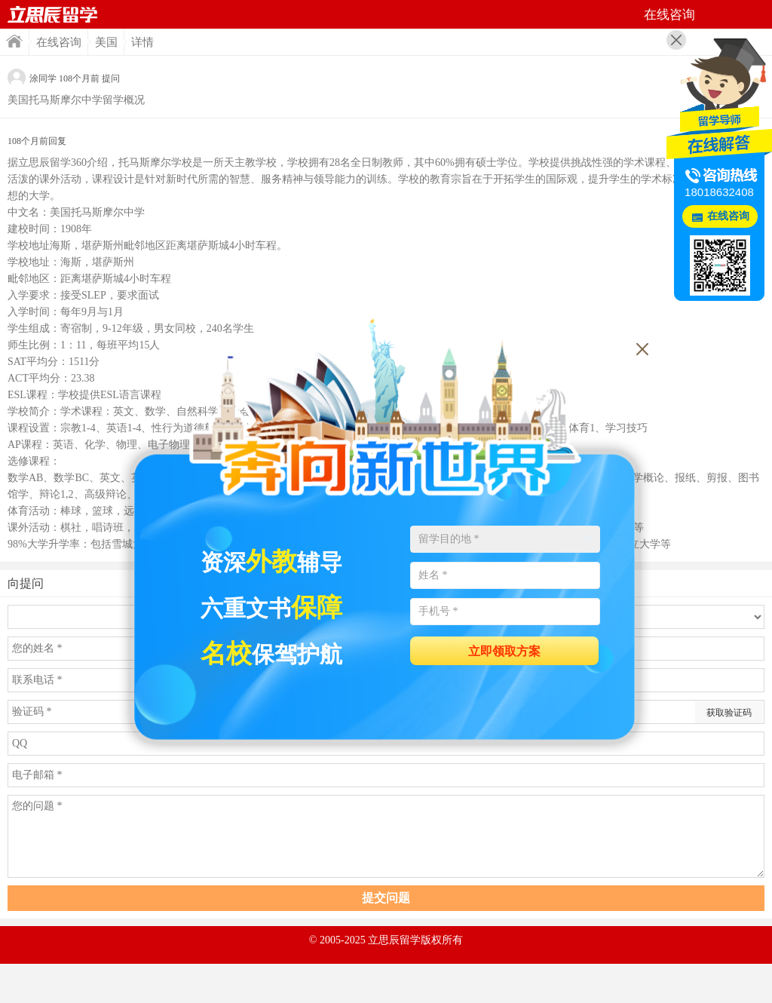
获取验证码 (729, 712)
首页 (53, 14)
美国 (106, 42)
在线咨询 (58, 42)
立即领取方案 (504, 651)
